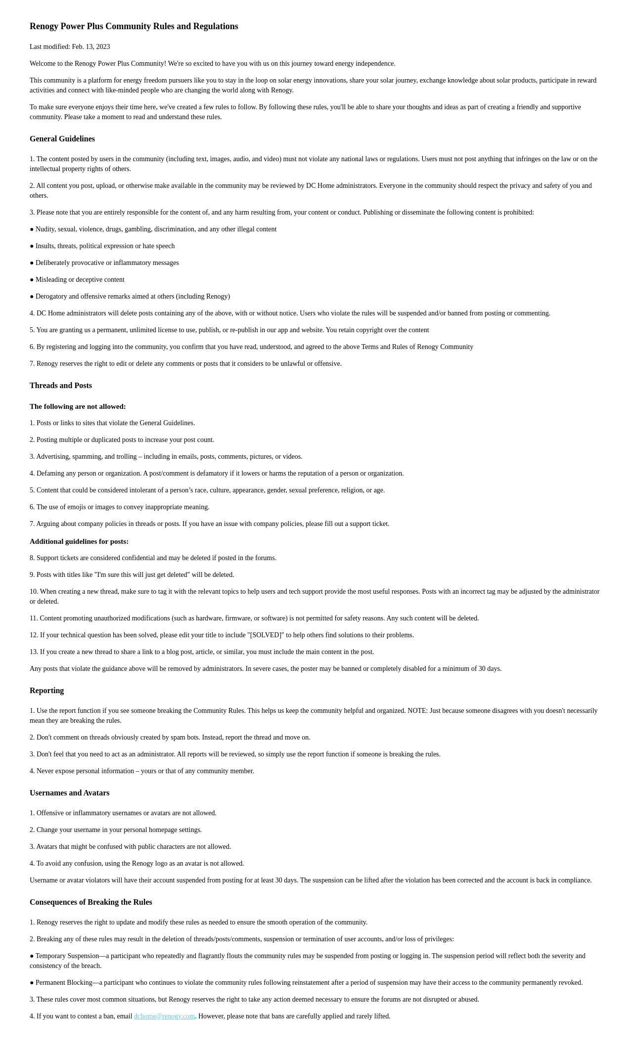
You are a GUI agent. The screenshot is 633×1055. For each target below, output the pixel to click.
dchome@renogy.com (164, 1016)
